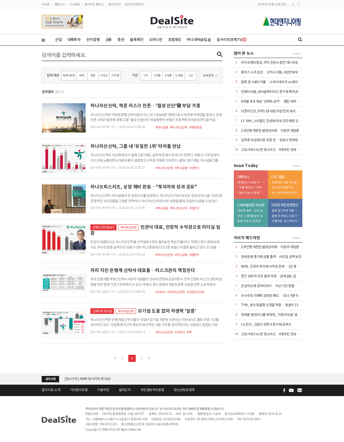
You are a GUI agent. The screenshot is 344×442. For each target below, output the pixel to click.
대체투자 (74, 39)
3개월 (168, 75)
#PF (189, 332)
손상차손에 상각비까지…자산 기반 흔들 (267, 286)
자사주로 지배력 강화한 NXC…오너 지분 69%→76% (277, 295)
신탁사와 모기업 (102, 311)
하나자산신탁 (128, 227)
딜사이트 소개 (51, 390)
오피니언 (155, 39)
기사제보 (75, 4)
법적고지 (125, 390)
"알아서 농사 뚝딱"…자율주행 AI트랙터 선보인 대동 (252, 193)
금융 (108, 39)
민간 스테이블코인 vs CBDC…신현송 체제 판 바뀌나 (252, 216)
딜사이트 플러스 (94, 4)
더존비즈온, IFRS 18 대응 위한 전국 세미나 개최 (273, 111)
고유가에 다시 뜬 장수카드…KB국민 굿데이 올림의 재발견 (279, 150)
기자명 (115, 75)
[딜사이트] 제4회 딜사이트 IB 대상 (87, 379)
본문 (93, 75)
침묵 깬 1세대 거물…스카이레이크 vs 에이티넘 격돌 (275, 82)
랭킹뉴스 (59, 4)
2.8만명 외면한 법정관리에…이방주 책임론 (270, 130)
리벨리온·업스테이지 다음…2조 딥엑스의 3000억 (286, 221)
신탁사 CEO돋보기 (104, 227)
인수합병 (92, 39)
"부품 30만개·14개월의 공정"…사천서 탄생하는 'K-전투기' (252, 187)
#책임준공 (195, 127)
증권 (121, 39)
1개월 (157, 75)
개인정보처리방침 (152, 390)
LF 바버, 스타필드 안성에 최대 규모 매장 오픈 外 (273, 121)
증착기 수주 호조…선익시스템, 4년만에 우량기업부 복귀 (278, 72)
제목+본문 (68, 75)
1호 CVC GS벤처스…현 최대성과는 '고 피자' (286, 187)
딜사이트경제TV (134, 4)
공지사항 (50, 379)
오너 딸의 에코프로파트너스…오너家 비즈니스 (286, 193)
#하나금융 (162, 127)
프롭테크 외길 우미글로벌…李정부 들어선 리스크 (286, 182)
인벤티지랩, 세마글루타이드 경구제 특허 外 (270, 92)
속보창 (46, 4)
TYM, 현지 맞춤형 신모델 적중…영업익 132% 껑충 (275, 305)
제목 (81, 75)
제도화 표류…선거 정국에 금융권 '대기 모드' (252, 210)
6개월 (179, 75)
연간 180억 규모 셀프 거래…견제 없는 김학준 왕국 (274, 276)
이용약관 (103, 390)
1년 (190, 75)
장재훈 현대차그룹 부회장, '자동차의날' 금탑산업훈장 (276, 315)
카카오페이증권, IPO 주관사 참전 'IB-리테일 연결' (274, 62)
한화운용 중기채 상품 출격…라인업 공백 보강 (271, 257)
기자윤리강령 (79, 390)
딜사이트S (114, 4)
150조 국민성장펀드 (285, 205)
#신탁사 (194, 168)
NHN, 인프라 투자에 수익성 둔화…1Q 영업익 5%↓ (276, 266)
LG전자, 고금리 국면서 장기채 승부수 (266, 324)
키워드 (104, 75)
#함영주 (194, 255)
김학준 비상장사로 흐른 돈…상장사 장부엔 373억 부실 (277, 140)
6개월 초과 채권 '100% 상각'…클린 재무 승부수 (273, 101)
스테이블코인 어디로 (250, 205)
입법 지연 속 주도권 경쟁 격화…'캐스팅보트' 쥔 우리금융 (252, 221)
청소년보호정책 (184, 390)
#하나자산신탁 (178, 127)
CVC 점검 (277, 177)
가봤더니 (243, 177)
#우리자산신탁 (176, 292)
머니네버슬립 (199, 39)
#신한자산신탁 (195, 292)
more (296, 53)
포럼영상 (174, 39)
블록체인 (136, 39)
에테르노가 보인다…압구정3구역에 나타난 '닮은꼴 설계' (252, 182)
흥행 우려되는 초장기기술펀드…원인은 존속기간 (286, 216)
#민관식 (194, 208)
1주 (145, 75)
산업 (58, 39)
